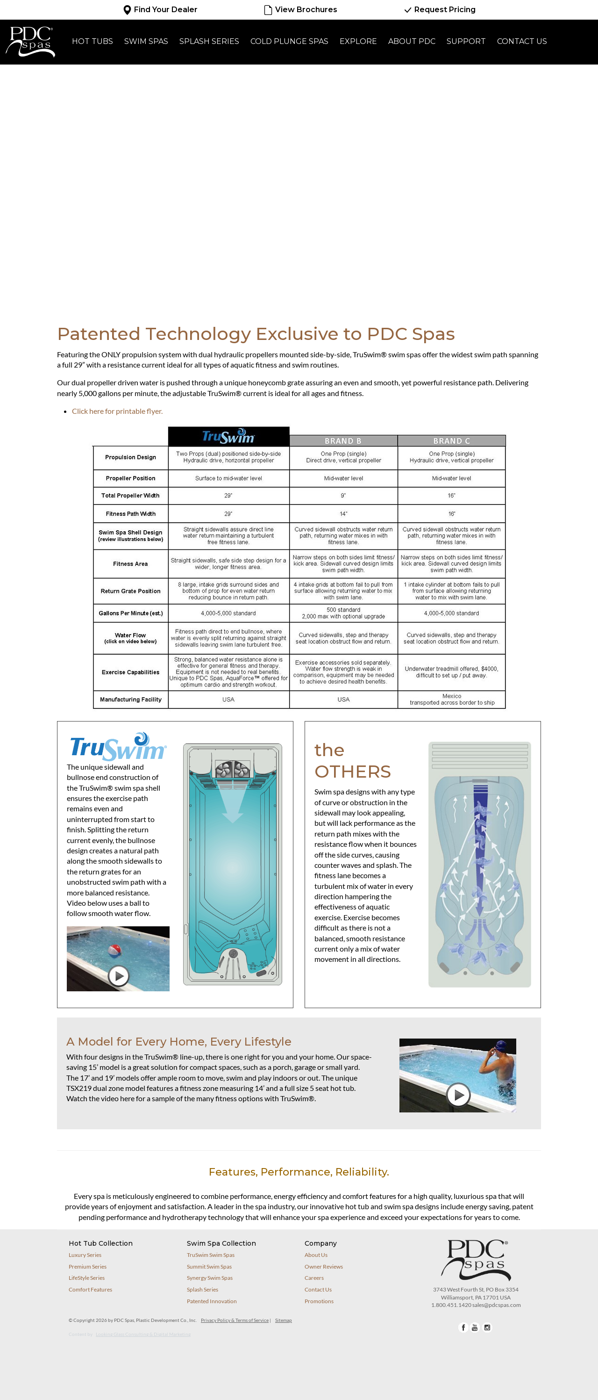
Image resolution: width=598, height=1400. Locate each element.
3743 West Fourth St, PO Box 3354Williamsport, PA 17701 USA (476, 1293)
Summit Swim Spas (209, 1266)
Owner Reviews (324, 1266)
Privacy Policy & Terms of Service (235, 1320)
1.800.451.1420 (451, 1304)
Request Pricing (439, 10)
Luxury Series (85, 1254)
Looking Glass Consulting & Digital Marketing (143, 1334)
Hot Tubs (92, 41)
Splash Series (209, 41)
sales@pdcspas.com (496, 1304)
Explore (358, 41)
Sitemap (283, 1320)
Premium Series (88, 1266)
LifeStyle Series (87, 1277)
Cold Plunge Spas (289, 41)
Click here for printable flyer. (117, 410)
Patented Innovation (212, 1301)
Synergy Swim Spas (210, 1277)
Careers (314, 1277)
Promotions (319, 1301)
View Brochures (300, 10)
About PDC (411, 41)
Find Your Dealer (160, 10)
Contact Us (522, 41)
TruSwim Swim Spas (211, 1254)
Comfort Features (90, 1289)
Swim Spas (146, 41)
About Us (316, 1254)
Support (466, 41)
